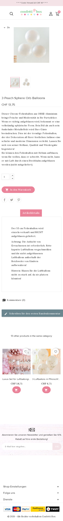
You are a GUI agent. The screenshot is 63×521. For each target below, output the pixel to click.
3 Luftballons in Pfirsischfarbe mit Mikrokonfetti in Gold (46, 379)
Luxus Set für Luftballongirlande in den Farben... (16, 379)
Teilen (4, 200)
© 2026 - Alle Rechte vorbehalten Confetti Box (31, 516)
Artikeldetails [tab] (31, 212)
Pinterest (18, 200)
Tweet (11, 200)
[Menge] (5, 177)
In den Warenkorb (18, 189)
